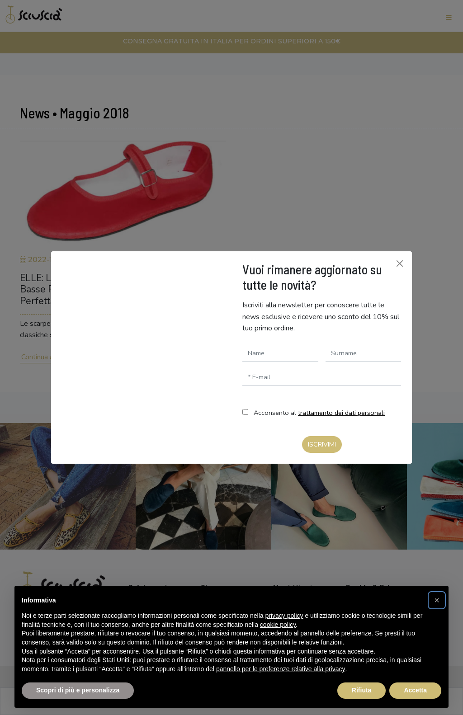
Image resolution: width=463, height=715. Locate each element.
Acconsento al (319, 412)
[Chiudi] (400, 263)
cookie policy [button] (278, 624)
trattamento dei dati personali (341, 412)
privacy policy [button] (284, 615)
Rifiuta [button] (362, 690)
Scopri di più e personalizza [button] (77, 690)
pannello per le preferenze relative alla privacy (280, 669)
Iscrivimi (322, 444)
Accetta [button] (415, 690)
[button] (437, 600)
